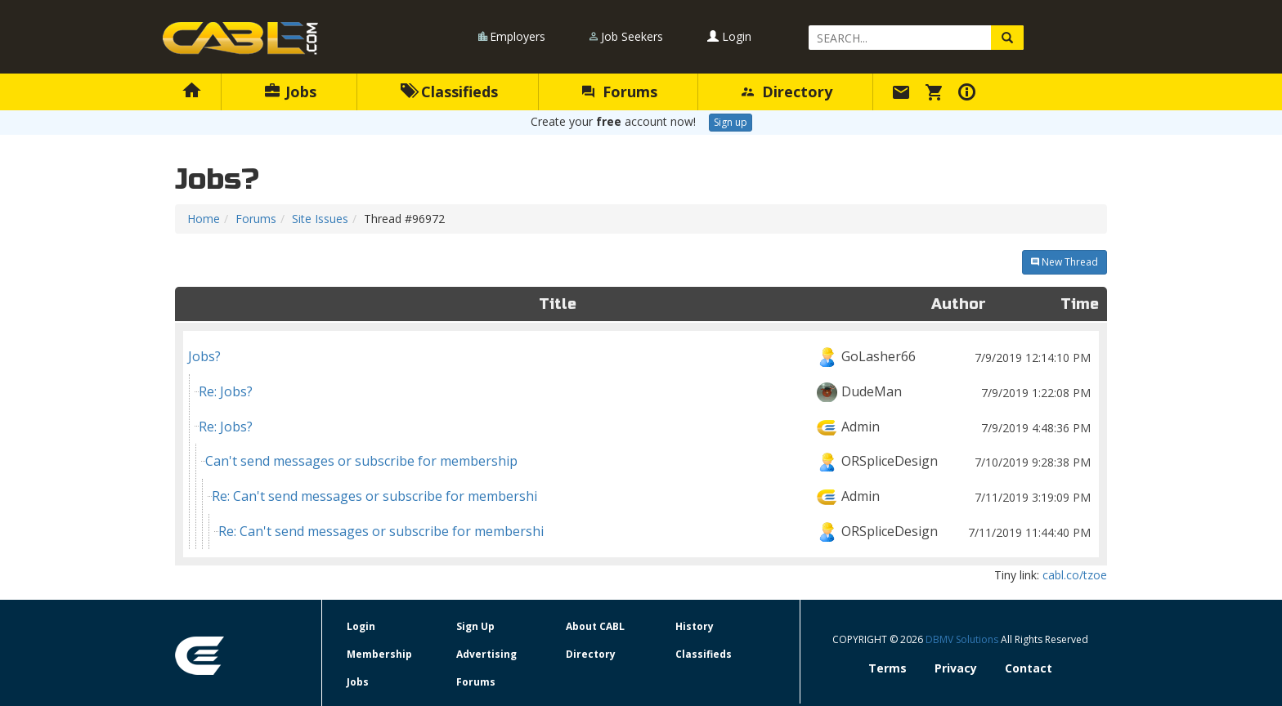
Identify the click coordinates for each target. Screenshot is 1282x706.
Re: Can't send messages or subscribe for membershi (653, 496)
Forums (619, 91)
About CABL (595, 626)
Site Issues (320, 218)
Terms (887, 668)
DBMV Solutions (963, 639)
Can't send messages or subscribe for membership (649, 461)
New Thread (1064, 262)
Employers (517, 36)
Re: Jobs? (646, 391)
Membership (379, 654)
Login (729, 36)
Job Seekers (632, 36)
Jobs (290, 91)
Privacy (956, 668)
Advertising (486, 654)
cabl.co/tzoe (1074, 575)
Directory (787, 91)
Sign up (730, 122)
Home (203, 218)
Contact (1028, 668)
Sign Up (475, 626)
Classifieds (449, 91)
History (694, 626)
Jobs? (641, 356)
